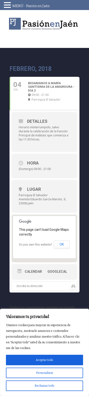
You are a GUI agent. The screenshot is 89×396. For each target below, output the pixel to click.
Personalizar (44, 373)
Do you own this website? (35, 244)
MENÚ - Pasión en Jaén (31, 6)
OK (62, 244)
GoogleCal (57, 271)
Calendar (33, 271)
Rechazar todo (44, 386)
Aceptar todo (44, 360)
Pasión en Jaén (44, 24)
